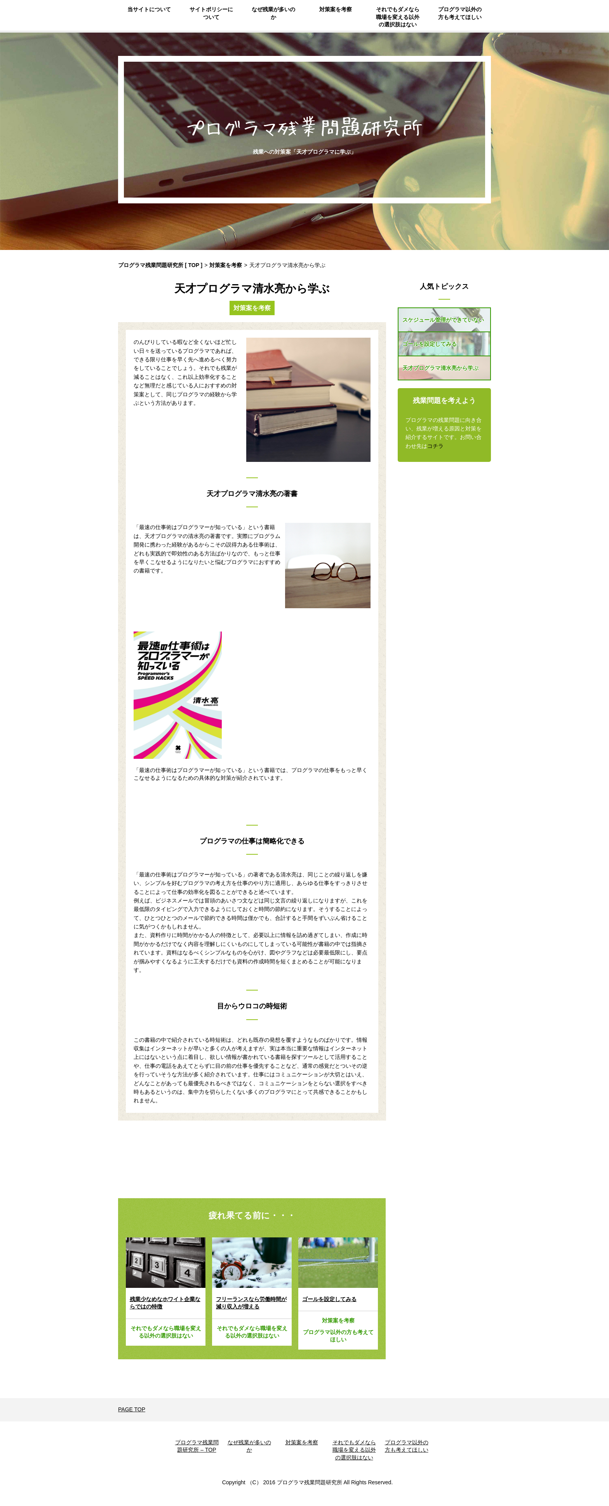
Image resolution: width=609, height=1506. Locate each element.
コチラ (435, 446)
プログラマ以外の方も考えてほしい (460, 13)
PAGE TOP (131, 1409)
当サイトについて (149, 9)
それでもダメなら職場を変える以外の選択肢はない (397, 17)
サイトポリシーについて (211, 13)
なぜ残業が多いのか (273, 13)
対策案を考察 (335, 9)
